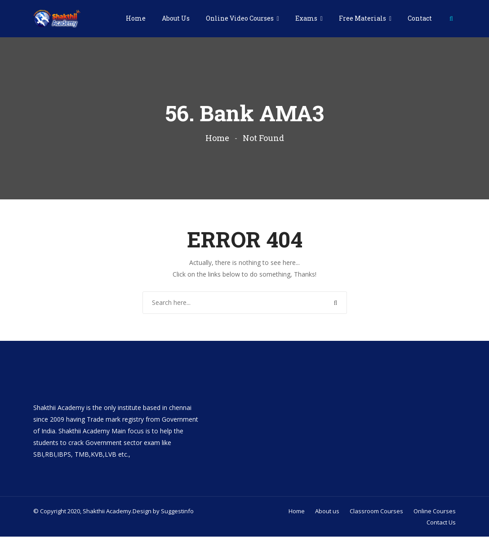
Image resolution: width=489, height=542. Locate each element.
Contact (420, 18)
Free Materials (363, 18)
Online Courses (434, 516)
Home (136, 18)
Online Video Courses (240, 18)
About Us (176, 18)
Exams (307, 18)
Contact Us (441, 528)
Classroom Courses (376, 516)
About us (327, 516)
